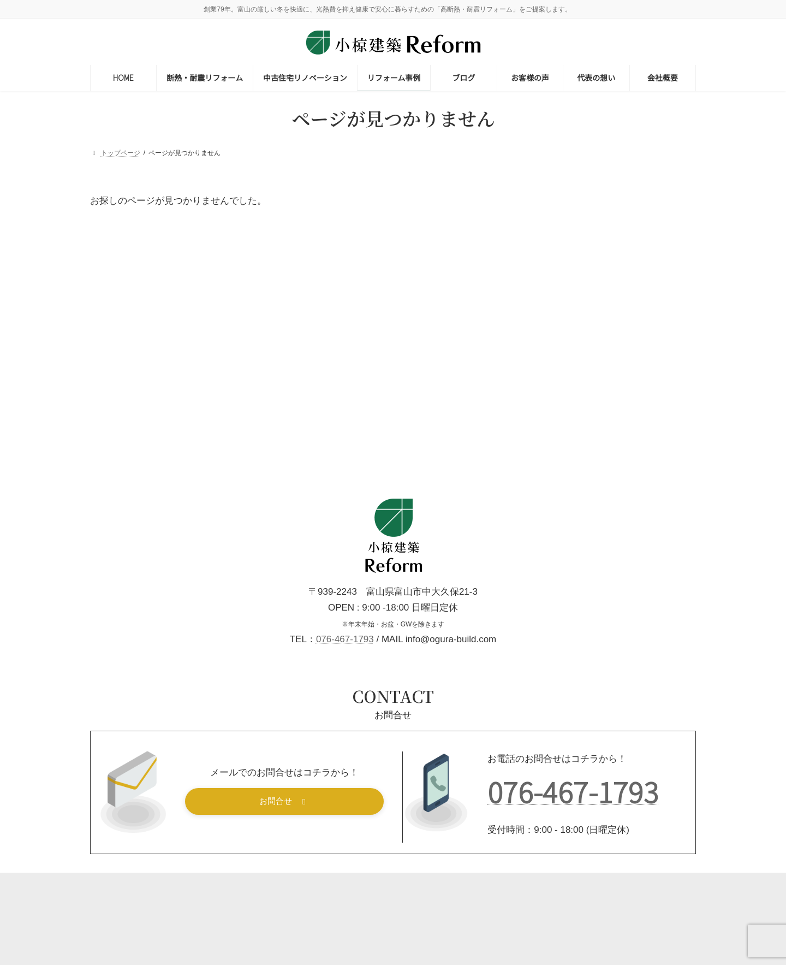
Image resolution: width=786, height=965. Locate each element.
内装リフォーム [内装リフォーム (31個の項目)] (560, 345)
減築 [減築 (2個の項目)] (540, 459)
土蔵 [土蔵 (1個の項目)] (540, 362)
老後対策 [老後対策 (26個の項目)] (607, 476)
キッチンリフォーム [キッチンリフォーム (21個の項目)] (568, 296)
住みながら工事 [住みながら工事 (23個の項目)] (560, 329)
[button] (284, 854)
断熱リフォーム (612, 203)
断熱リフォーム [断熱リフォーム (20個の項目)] (641, 427)
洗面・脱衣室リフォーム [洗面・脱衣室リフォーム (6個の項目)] (572, 443)
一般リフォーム (612, 257)
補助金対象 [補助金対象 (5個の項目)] (658, 476)
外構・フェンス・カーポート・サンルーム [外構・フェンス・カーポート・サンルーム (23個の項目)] (603, 378)
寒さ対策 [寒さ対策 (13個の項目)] (616, 394)
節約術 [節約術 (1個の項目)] (634, 459)
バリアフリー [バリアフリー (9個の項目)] (555, 313)
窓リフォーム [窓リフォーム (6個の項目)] (586, 459)
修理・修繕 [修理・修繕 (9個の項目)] (622, 329)
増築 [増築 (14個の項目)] (574, 362)
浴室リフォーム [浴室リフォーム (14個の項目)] (655, 443)
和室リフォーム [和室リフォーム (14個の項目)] (631, 345)
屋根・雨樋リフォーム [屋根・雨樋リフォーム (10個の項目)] (571, 410)
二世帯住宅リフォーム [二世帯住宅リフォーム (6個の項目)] (628, 313)
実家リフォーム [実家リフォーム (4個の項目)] (558, 394)
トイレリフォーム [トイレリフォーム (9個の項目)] (647, 296)
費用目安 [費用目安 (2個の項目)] (548, 492)
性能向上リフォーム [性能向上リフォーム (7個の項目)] (565, 427)
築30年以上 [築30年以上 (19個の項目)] (554, 476)
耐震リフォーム (612, 231)
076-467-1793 (345, 692)
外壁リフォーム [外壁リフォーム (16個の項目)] (627, 362)
